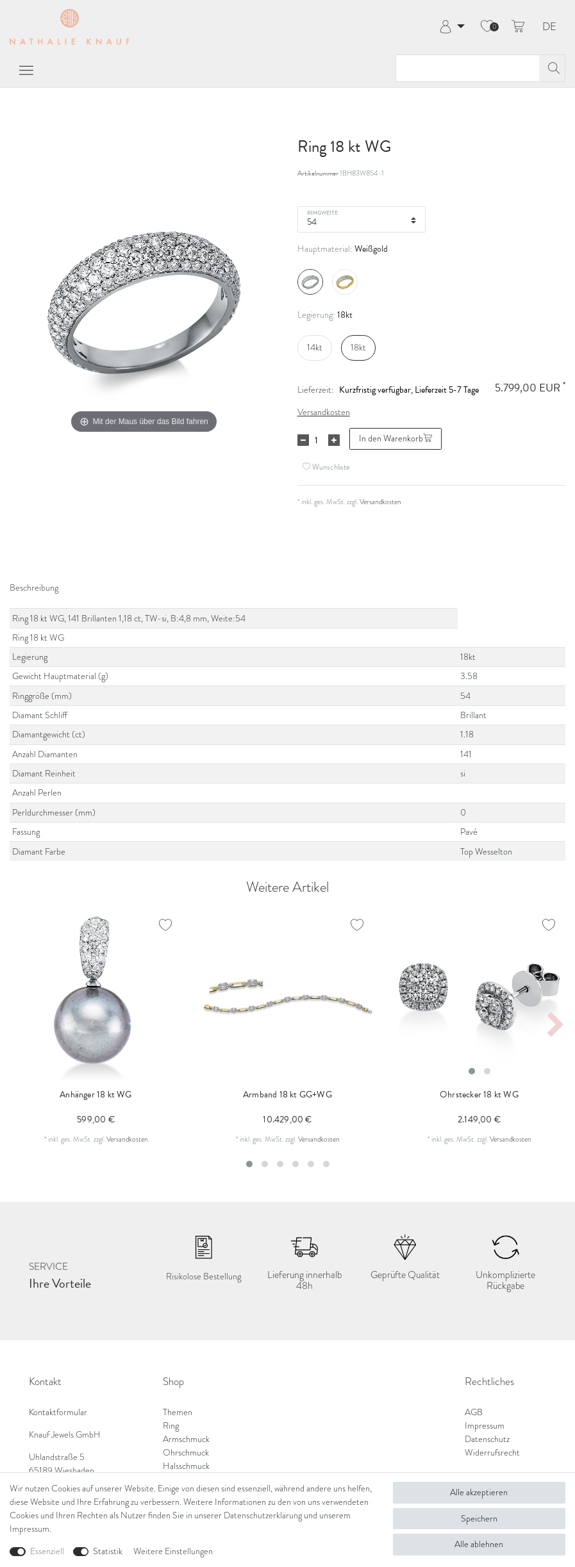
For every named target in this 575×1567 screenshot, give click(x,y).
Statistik (107, 1551)
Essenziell (47, 1551)
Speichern (479, 1519)
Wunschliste (326, 466)
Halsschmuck (186, 1466)
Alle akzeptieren (479, 1492)
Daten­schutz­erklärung (263, 1515)
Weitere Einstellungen (173, 1551)
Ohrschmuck (186, 1453)
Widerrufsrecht (492, 1453)
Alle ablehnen (478, 1544)
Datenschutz (487, 1439)
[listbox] (479, 995)
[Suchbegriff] (467, 68)
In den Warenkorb (395, 438)
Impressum (484, 1426)
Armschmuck (186, 1439)
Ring (171, 1426)
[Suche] (552, 68)
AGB (474, 1412)
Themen (177, 1412)
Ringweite (322, 212)
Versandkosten (323, 412)
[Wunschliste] (487, 27)
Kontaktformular (58, 1412)
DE (549, 27)
